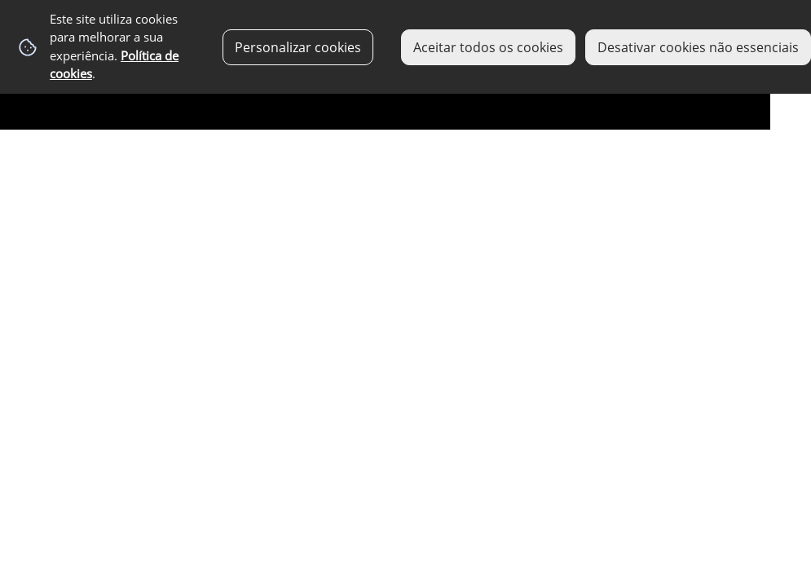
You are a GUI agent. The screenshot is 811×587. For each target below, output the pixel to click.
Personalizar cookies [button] (298, 47)
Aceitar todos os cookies (488, 47)
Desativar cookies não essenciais (698, 47)
